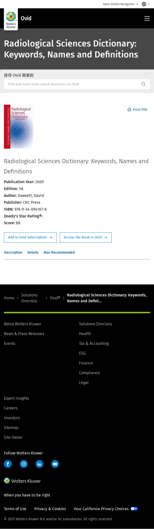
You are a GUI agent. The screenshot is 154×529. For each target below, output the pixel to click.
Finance (86, 363)
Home (9, 298)
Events (9, 343)
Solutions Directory (29, 298)
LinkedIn (39, 464)
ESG (82, 353)
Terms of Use (15, 508)
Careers (10, 408)
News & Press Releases (24, 333)
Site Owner (13, 437)
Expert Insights (16, 398)
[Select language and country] (144, 4)
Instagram (24, 464)
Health (85, 333)
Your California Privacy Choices (101, 508)
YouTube (55, 464)
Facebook (8, 464)
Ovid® (55, 298)
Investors (12, 418)
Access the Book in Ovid (85, 237)
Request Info (30, 237)
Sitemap (11, 427)
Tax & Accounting (94, 343)
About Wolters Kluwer (22, 324)
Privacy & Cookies (50, 508)
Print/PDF (138, 110)
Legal (84, 382)
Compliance (89, 373)
